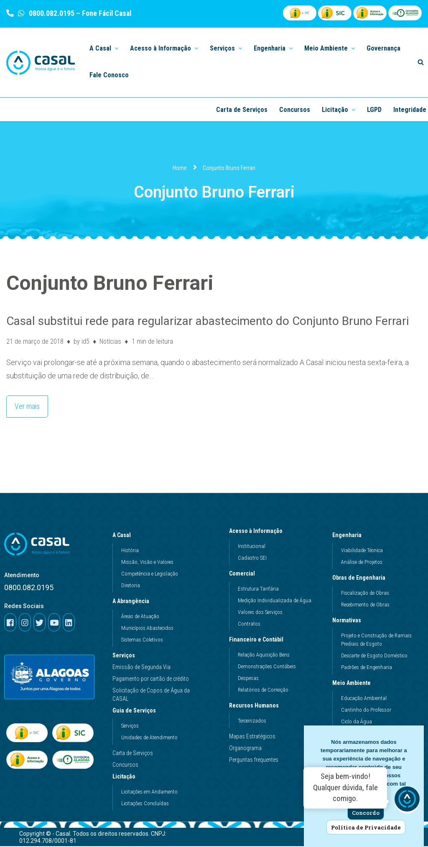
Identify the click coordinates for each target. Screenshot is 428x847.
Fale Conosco (109, 75)
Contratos (249, 624)
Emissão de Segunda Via (141, 667)
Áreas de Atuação (140, 617)
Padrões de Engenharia (366, 668)
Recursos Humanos (256, 706)
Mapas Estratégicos (252, 737)
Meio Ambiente (353, 684)
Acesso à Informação (258, 531)
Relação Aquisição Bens (264, 655)
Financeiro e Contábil (258, 640)
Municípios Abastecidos (147, 629)
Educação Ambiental (364, 699)
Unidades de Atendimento (149, 738)
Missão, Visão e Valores (147, 563)
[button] (115, 48)
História (130, 551)
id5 (85, 341)
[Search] (421, 62)
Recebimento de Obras (365, 605)
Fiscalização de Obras (365, 594)
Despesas (248, 679)
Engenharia (349, 536)
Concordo (366, 813)
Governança (383, 48)
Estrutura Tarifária (258, 589)
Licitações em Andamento (149, 792)
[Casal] (40, 63)
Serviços (123, 656)
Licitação (126, 777)
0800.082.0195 (50, 13)
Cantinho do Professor (366, 711)
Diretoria (130, 586)
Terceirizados (252, 721)
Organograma (245, 749)
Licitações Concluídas (145, 804)
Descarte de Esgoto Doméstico (374, 656)
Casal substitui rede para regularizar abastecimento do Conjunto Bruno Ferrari (207, 321)
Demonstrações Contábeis (267, 667)
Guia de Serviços (136, 711)
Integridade (409, 110)
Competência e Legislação (149, 574)
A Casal (123, 536)
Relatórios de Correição (263, 690)
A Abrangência (132, 602)
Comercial (244, 574)
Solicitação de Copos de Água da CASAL (151, 695)
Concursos (294, 110)
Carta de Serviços (242, 110)
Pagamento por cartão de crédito (150, 679)
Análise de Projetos (361, 563)
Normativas (348, 621)
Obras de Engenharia (361, 578)
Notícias (111, 341)
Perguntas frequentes (253, 760)
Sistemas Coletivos (142, 640)
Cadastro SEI (252, 558)
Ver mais (23, 403)
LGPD (374, 110)
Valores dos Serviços (260, 613)
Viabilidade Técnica (362, 551)
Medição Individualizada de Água (274, 601)
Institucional (251, 547)
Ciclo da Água (356, 722)
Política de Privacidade (366, 827)
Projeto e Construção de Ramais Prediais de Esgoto (376, 640)
